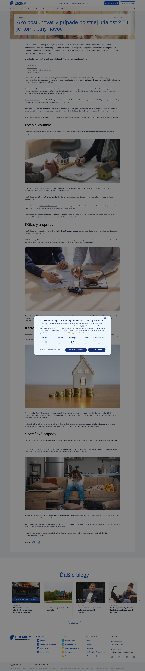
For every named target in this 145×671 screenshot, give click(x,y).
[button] (50, 350)
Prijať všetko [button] (97, 350)
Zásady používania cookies (77, 333)
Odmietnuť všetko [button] (76, 350)
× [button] (107, 318)
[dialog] (72, 335)
